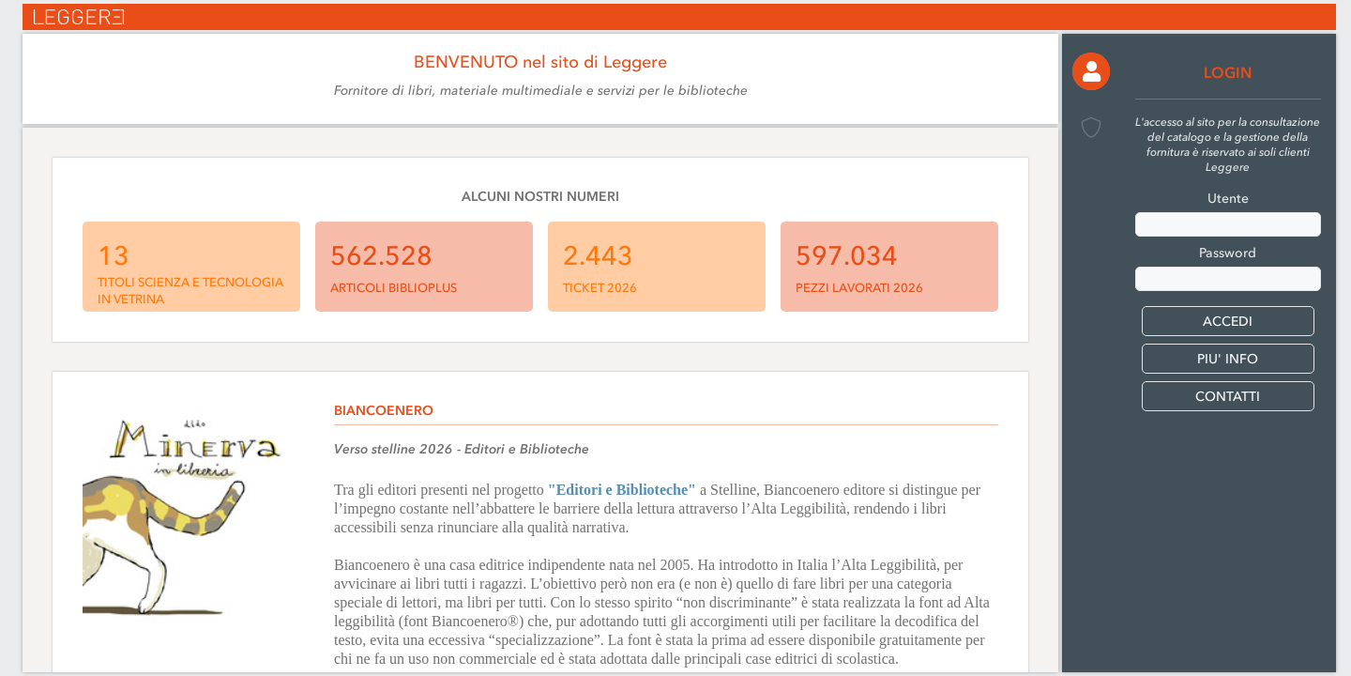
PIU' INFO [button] (1227, 359)
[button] (1091, 71)
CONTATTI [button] (1227, 397)
